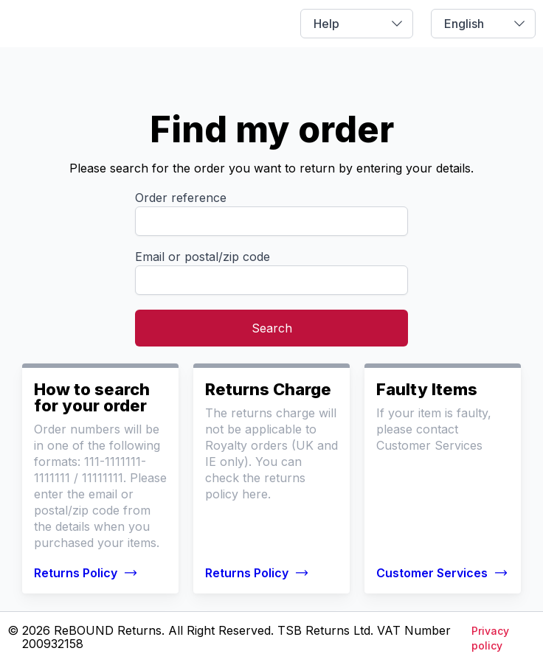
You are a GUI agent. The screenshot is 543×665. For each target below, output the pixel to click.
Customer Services (442, 572)
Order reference (180, 197)
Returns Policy (86, 572)
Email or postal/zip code (202, 256)
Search (272, 328)
